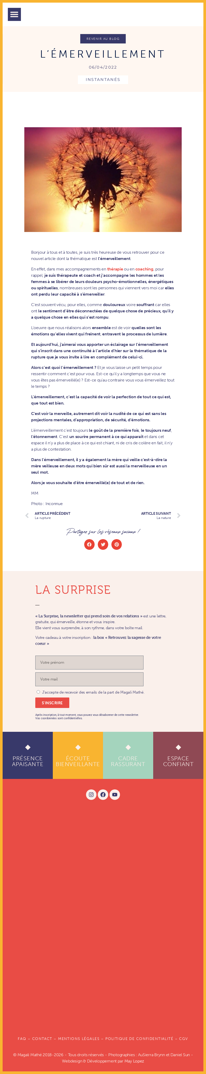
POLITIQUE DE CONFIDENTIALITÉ (139, 1039)
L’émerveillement (103, 54)
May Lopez (134, 1061)
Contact (42, 1039)
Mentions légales (79, 1039)
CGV (183, 1039)
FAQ (22, 1039)
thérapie (115, 269)
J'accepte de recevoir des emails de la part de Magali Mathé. (93, 692)
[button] (14, 14)
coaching (144, 269)
